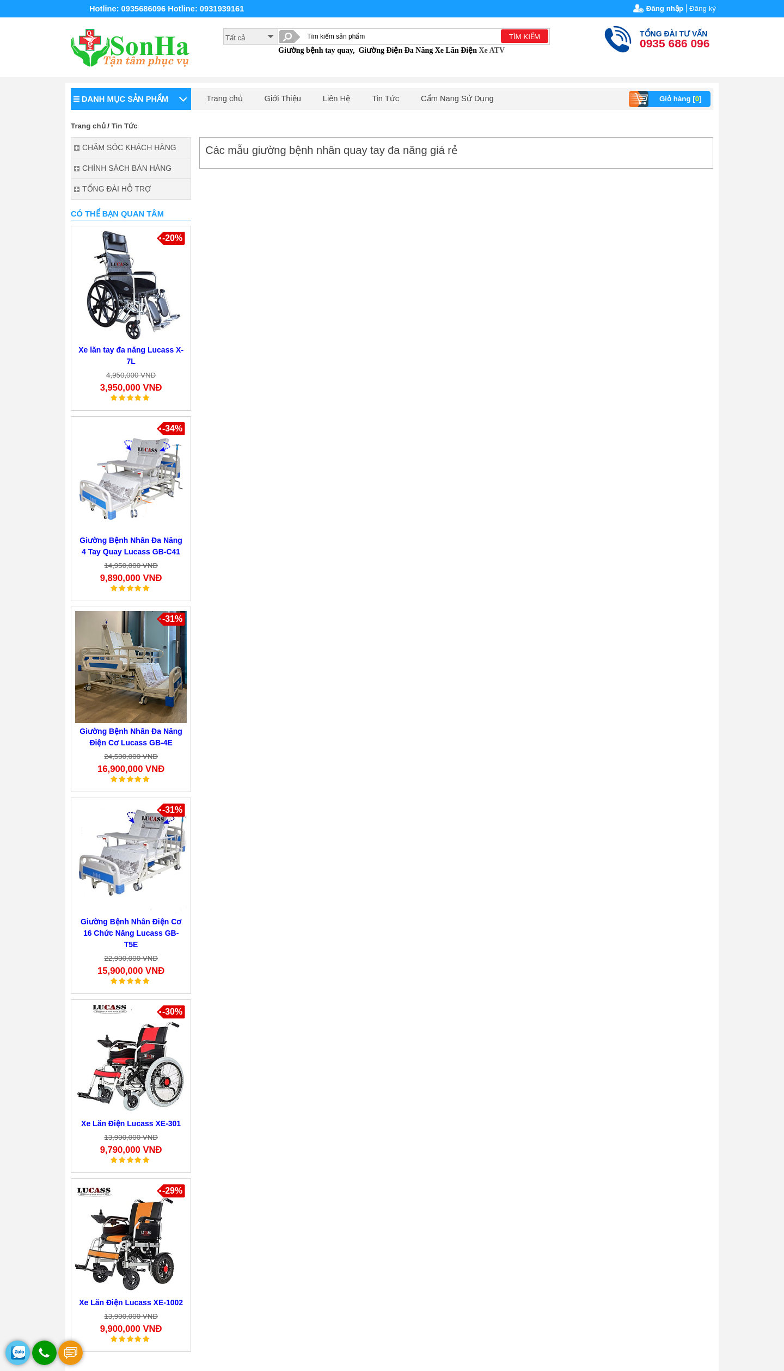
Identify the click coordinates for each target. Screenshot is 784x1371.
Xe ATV (492, 50)
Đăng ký (702, 8)
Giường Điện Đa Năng (395, 50)
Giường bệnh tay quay (315, 50)
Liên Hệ (336, 98)
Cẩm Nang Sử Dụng (457, 98)
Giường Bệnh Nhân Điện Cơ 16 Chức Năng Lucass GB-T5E (131, 933)
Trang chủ (224, 98)
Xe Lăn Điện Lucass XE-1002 (131, 1302)
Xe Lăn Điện (456, 50)
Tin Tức (385, 98)
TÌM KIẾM (524, 37)
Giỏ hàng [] (667, 99)
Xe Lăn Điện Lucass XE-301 (131, 1123)
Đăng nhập (664, 8)
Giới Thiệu (283, 98)
